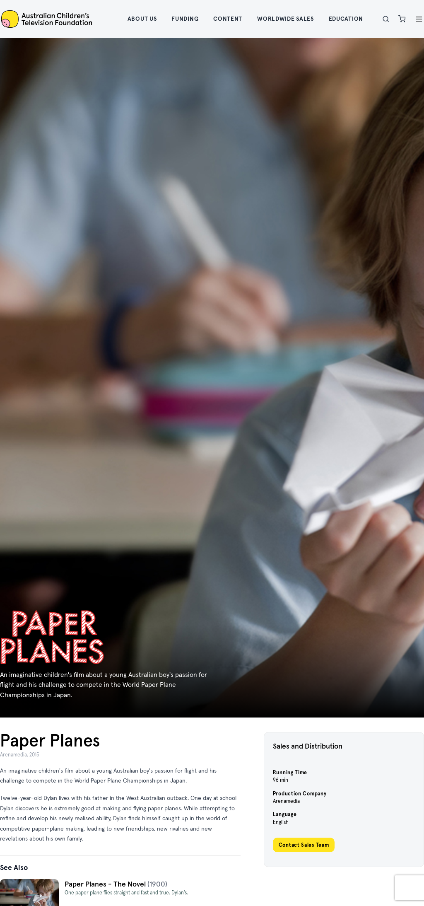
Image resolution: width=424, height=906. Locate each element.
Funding (184, 18)
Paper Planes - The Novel (106, 884)
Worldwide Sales (285, 18)
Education (346, 18)
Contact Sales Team (304, 845)
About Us (142, 18)
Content (227, 18)
